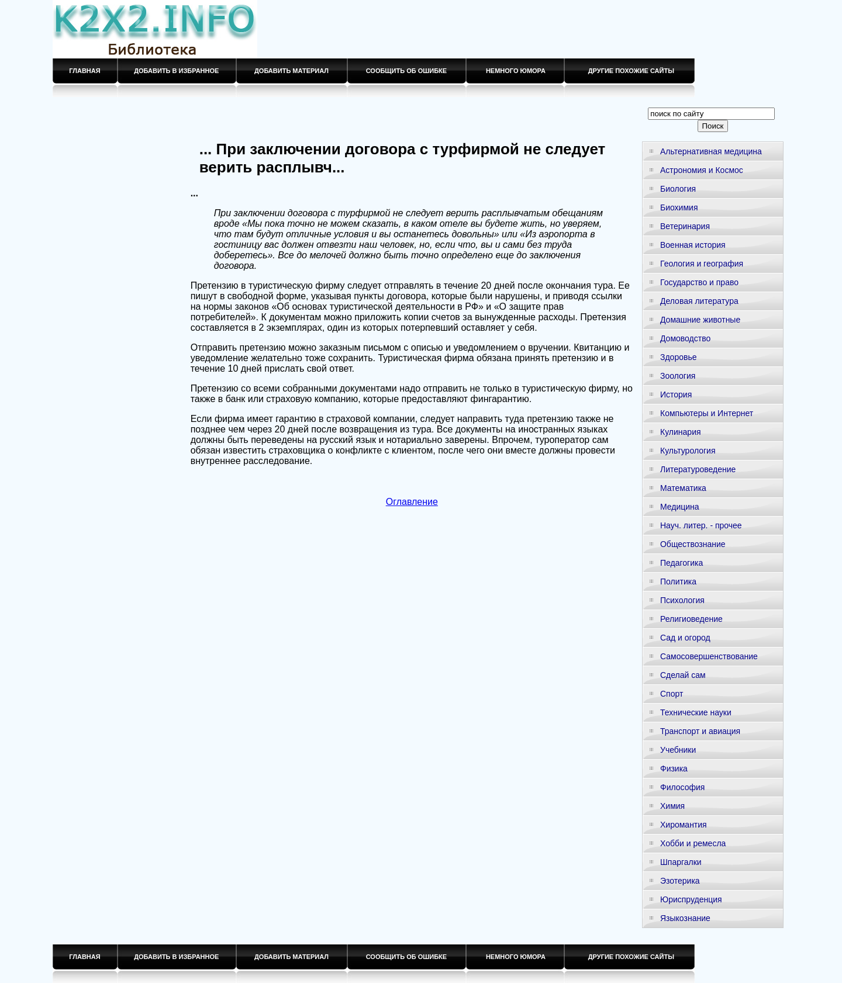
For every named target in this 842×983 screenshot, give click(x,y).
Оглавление (412, 502)
